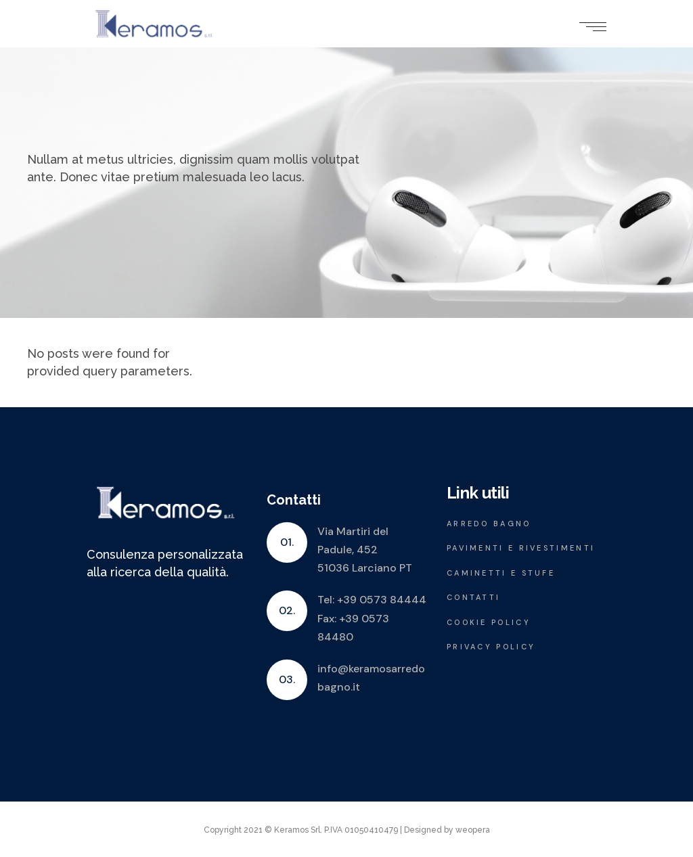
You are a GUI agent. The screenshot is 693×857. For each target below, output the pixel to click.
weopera (472, 830)
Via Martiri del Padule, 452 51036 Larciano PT (364, 549)
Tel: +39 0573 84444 (371, 600)
